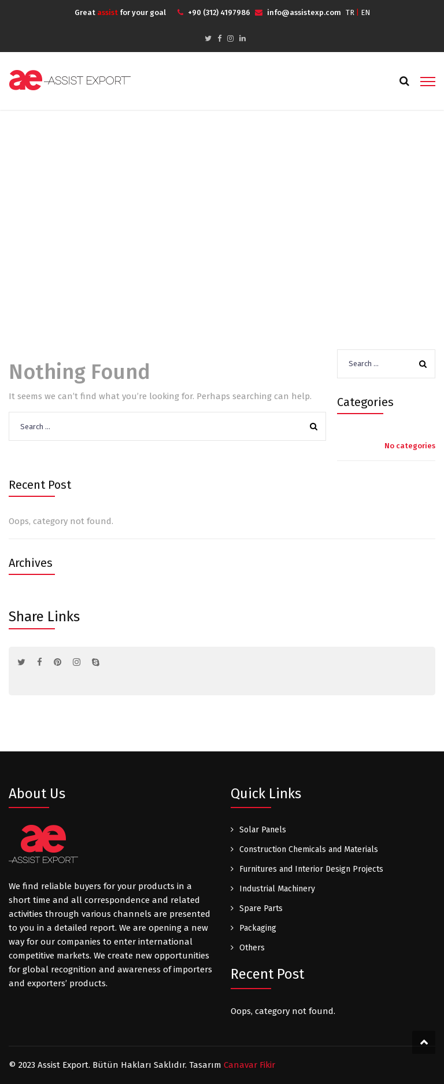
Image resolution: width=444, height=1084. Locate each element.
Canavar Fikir (249, 1065)
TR (350, 12)
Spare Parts (261, 908)
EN (365, 12)
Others (252, 948)
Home (204, 211)
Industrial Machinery (277, 889)
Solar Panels (262, 830)
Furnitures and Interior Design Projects (311, 869)
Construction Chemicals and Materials (308, 849)
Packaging (257, 928)
